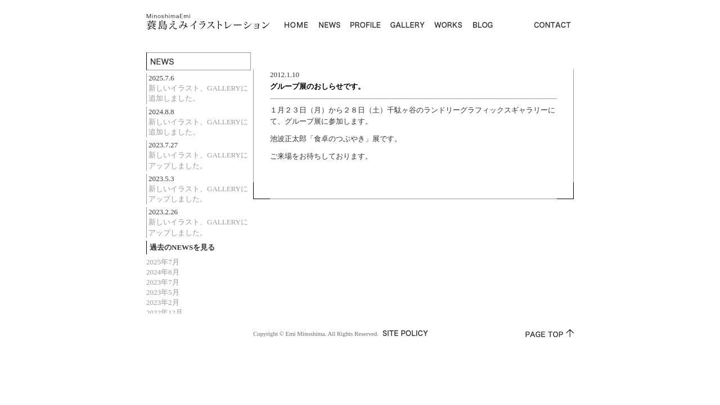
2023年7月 (162, 282)
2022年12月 (164, 312)
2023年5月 (162, 292)
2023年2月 (162, 302)
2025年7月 (162, 262)
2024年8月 (162, 272)
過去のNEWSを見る (182, 247)
